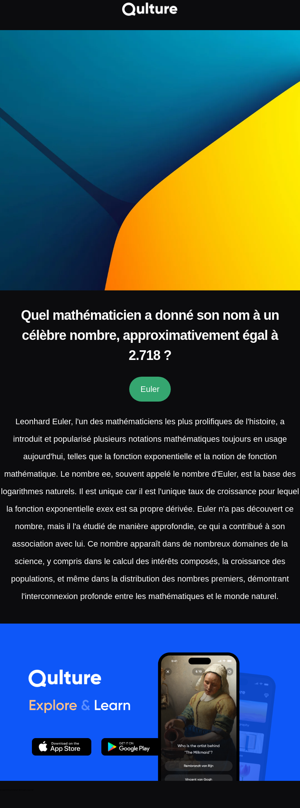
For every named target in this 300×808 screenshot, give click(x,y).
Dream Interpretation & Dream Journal (16, 790)
